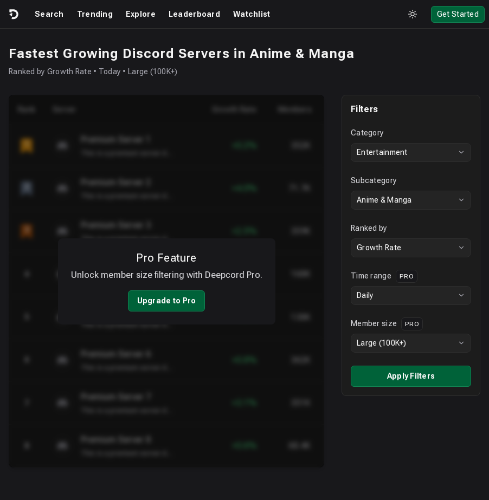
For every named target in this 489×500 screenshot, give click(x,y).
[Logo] (13, 14)
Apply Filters (411, 376)
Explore (141, 14)
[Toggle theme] (412, 14)
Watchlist (252, 14)
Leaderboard (194, 14)
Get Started (458, 14)
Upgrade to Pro (166, 300)
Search (49, 14)
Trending (95, 14)
